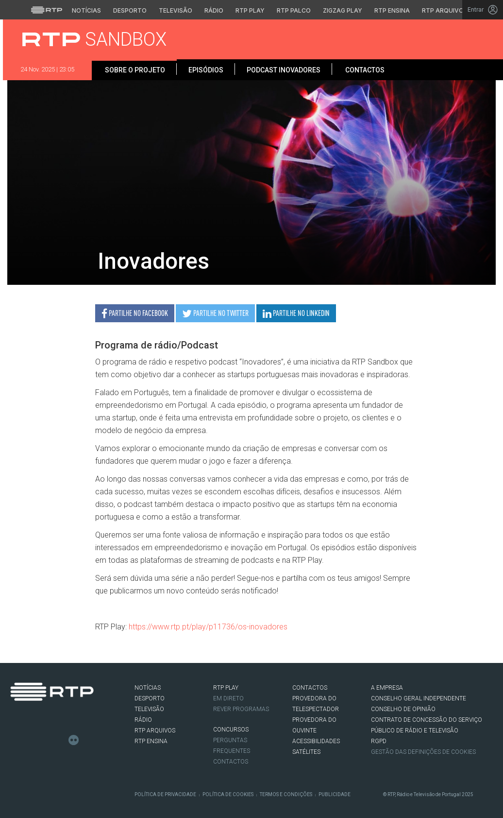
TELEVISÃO (149, 709)
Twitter (30, 740)
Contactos (364, 70)
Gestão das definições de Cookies (423, 751)
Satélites (306, 751)
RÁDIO (143, 719)
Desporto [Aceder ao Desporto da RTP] (130, 10)
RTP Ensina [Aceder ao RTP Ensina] (392, 10)
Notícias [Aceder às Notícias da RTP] (86, 10)
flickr (73, 740)
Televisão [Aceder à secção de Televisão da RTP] (175, 10)
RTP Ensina (151, 741)
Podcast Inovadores (283, 70)
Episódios (205, 70)
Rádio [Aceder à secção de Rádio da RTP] (213, 10)
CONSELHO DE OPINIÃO (403, 709)
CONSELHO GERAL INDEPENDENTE (418, 698)
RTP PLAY (225, 687)
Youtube (59, 740)
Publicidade (335, 794)
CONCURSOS (231, 729)
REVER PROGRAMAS (241, 709)
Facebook (15, 740)
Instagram (44, 740)
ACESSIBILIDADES (316, 741)
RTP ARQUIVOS (154, 730)
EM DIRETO (228, 698)
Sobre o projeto (134, 70)
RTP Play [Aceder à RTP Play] (250, 10)
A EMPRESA (387, 687)
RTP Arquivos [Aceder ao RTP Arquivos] (445, 10)
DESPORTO (149, 698)
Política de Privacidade (165, 794)
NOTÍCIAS (147, 687)
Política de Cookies (227, 794)
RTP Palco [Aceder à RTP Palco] (294, 10)
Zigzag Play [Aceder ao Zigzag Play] (342, 10)
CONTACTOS (309, 687)
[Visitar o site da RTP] (46, 9)
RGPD (378, 741)
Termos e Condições (286, 794)
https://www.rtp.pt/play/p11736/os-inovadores (208, 626)
